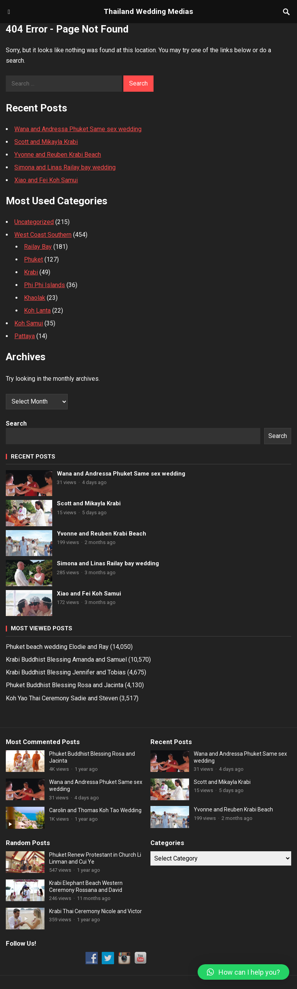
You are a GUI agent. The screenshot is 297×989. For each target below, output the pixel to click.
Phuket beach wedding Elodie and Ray (57, 646)
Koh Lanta (37, 310)
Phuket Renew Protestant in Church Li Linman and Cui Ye (95, 858)
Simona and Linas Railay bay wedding (65, 167)
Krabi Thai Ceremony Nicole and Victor (95, 911)
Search (16, 423)
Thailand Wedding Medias (148, 11)
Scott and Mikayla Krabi (46, 141)
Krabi (31, 272)
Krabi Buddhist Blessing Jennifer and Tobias (66, 672)
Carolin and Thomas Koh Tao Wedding (95, 810)
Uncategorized (34, 222)
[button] (243, 972)
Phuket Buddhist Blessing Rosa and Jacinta (64, 685)
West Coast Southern (43, 234)
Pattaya (24, 336)
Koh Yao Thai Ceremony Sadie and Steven (62, 698)
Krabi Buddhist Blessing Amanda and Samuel (66, 659)
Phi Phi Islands (44, 285)
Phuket (33, 259)
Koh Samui (28, 323)
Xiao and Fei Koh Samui (46, 180)
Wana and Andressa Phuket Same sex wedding (78, 129)
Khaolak (34, 297)
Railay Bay (38, 246)
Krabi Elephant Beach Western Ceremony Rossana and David (86, 886)
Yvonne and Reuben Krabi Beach (57, 154)
